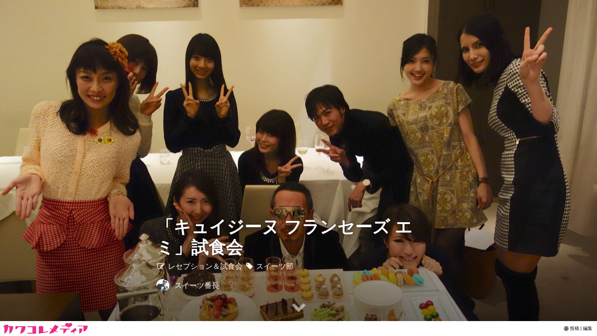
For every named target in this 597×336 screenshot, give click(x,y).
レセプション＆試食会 (199, 266)
